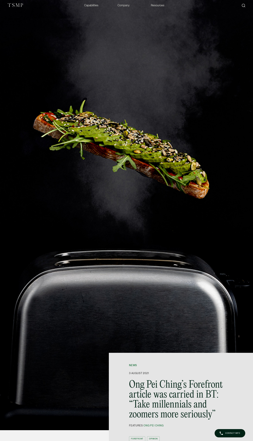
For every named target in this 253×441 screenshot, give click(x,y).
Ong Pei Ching (153, 425)
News (133, 365)
